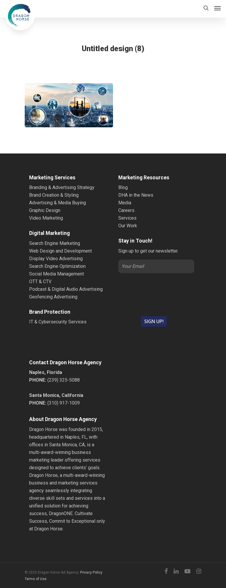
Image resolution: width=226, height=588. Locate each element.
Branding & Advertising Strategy (61, 187)
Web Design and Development (60, 251)
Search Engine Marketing (54, 243)
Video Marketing (46, 218)
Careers (126, 210)
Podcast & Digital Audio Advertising (66, 289)
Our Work (127, 225)
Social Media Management (56, 274)
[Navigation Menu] (217, 8)
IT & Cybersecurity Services (58, 322)
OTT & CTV (40, 281)
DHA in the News (135, 195)
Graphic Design (44, 210)
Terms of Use (35, 579)
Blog (123, 187)
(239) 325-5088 (63, 380)
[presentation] (156, 294)
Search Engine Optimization (57, 266)
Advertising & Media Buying (57, 203)
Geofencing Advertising (53, 297)
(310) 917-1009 (63, 403)
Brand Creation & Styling (54, 195)
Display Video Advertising (56, 258)
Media (124, 203)
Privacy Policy (91, 572)
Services (127, 218)
